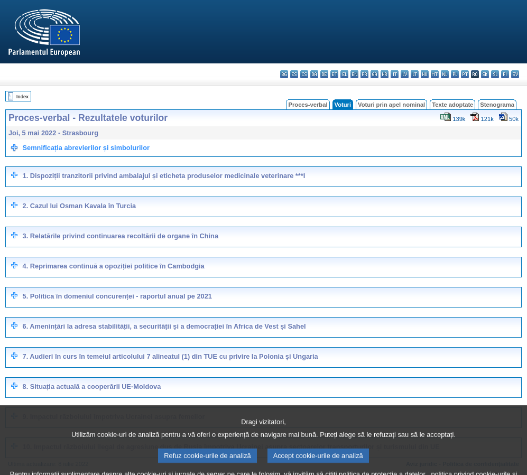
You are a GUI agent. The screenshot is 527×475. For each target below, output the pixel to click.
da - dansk (314, 74)
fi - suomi (505, 74)
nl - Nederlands (445, 74)
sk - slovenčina (485, 74)
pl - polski (455, 74)
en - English (354, 74)
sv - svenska (515, 74)
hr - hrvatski (385, 74)
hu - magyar (425, 74)
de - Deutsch (324, 74)
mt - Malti (435, 74)
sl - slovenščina (495, 74)
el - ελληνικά (344, 74)
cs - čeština (304, 74)
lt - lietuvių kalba (415, 74)
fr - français (364, 74)
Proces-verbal (307, 104)
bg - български (284, 74)
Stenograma (497, 104)
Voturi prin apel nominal (391, 104)
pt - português (465, 74)
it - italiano (395, 74)
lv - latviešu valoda (405, 74)
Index (22, 96)
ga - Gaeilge (374, 74)
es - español (294, 74)
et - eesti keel (334, 74)
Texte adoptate (452, 104)
